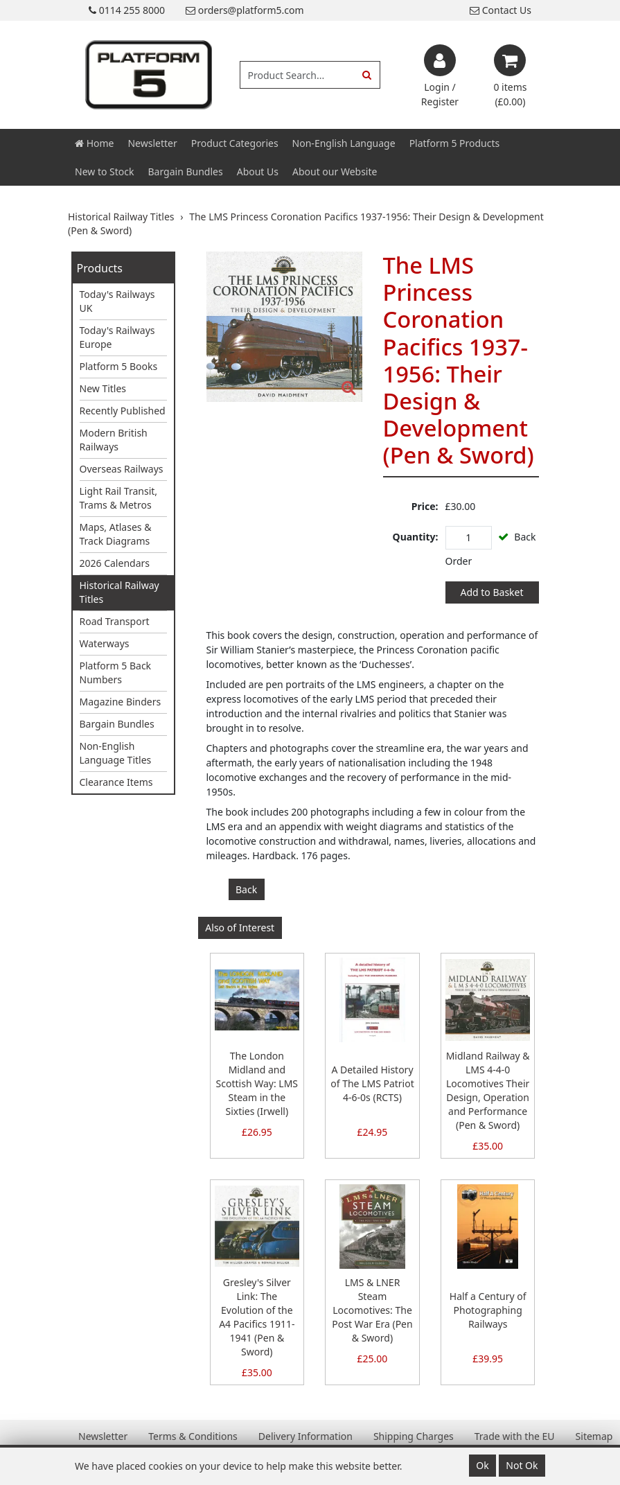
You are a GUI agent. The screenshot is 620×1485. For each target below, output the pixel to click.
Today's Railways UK (117, 301)
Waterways (105, 643)
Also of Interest (239, 927)
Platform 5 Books (119, 366)
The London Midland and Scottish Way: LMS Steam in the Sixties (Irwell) (257, 1083)
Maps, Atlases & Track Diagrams (116, 533)
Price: (425, 506)
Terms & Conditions (193, 1436)
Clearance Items (116, 782)
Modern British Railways (114, 439)
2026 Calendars (115, 563)
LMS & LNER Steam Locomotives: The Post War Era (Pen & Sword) (372, 1310)
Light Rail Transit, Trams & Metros (119, 497)
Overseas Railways (121, 468)
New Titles (103, 388)
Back (246, 889)
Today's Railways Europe (117, 337)
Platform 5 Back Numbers (116, 672)
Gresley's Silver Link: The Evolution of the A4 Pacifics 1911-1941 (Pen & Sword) (256, 1317)
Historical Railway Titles (119, 592)
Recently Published (123, 410)
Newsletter (152, 143)
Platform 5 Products (454, 143)
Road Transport (115, 621)
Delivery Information (305, 1436)
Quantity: (416, 536)
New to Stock (104, 171)
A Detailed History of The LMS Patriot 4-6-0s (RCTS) (372, 1083)
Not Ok (522, 1465)
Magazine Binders (120, 701)
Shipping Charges (413, 1436)
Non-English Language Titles (116, 752)
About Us (257, 171)
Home (94, 143)
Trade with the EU (515, 1436)
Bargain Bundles (185, 171)
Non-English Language (344, 143)
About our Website (334, 171)
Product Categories (234, 143)
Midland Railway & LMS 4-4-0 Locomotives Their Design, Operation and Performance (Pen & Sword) (488, 1090)
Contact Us (500, 10)
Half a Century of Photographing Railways (488, 1310)
